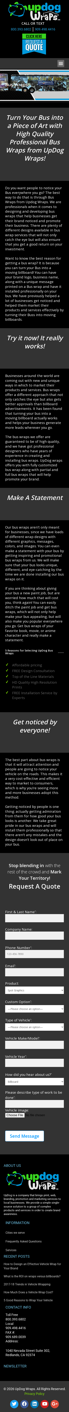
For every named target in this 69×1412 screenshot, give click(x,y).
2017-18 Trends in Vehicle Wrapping (27, 1284)
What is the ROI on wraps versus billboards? (32, 1276)
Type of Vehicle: (18, 1020)
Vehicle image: (17, 1110)
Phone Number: (18, 947)
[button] (60, 63)
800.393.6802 (21, 29)
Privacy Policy (34, 1394)
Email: (10, 965)
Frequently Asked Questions (24, 1241)
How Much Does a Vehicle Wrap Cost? (28, 1292)
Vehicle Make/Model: (22, 1038)
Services (11, 1250)
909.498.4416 (45, 29)
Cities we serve (15, 1232)
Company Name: (18, 929)
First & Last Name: (20, 911)
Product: (12, 983)
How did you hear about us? (28, 1074)
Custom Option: (18, 1001)
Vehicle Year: (16, 1056)
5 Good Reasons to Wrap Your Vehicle (28, 1300)
